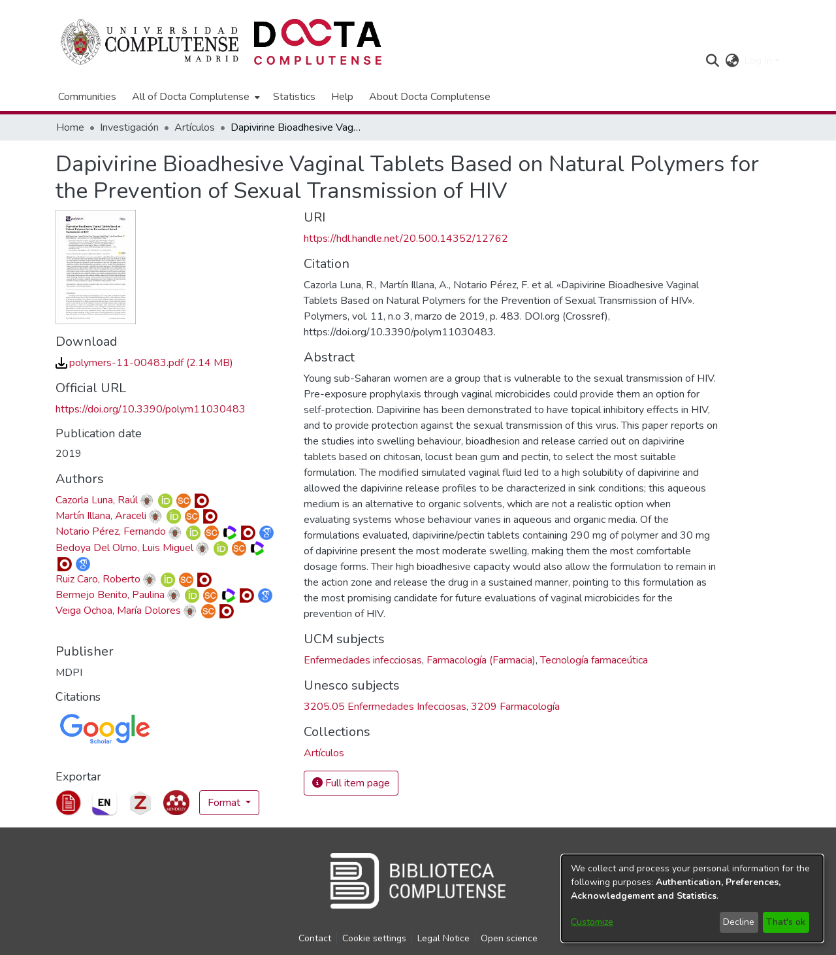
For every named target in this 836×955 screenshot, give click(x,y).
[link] (144, 363)
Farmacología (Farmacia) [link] (481, 660)
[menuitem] (194, 97)
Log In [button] (759, 61)
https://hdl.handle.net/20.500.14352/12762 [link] (406, 238)
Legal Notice (443, 938)
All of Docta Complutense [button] (190, 97)
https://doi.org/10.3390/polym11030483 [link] (151, 409)
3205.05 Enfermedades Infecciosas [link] (385, 706)
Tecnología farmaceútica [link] (594, 660)
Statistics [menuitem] (294, 97)
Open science (509, 938)
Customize (592, 922)
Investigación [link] (129, 127)
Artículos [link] (194, 127)
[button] (712, 61)
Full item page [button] (351, 783)
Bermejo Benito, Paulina (110, 595)
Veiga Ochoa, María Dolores (118, 610)
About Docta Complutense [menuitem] (429, 97)
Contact (314, 938)
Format (225, 803)
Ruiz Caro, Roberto (98, 579)
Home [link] (70, 127)
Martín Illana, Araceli (101, 516)
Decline (738, 922)
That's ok (785, 922)
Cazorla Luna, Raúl (97, 500)
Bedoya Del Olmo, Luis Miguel (124, 548)
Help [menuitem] (342, 97)
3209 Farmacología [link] (515, 706)
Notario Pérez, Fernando (111, 531)
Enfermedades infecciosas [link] (363, 660)
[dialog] (692, 898)
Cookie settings (374, 938)
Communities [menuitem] (87, 97)
